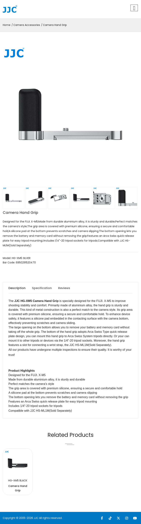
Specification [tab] (42, 288)
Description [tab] (17, 288)
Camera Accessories (26, 25)
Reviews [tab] (64, 288)
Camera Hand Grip (55, 25)
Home (6, 25)
